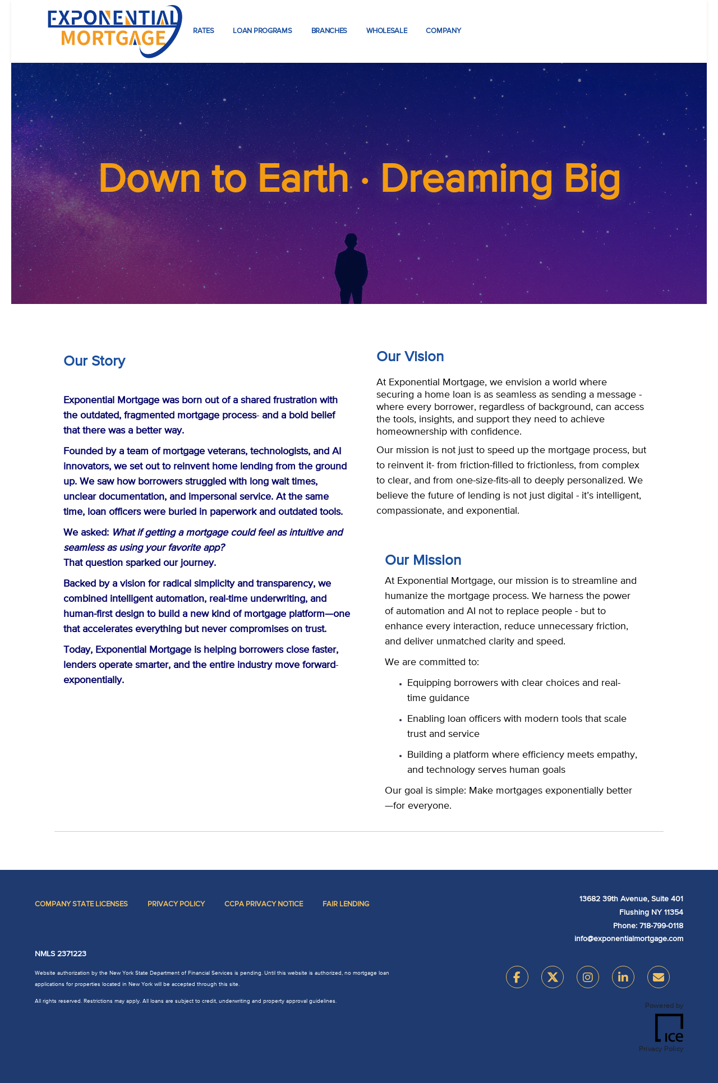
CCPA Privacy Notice (263, 904)
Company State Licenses (81, 904)
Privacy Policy (176, 904)
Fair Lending (346, 904)
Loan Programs (262, 31)
